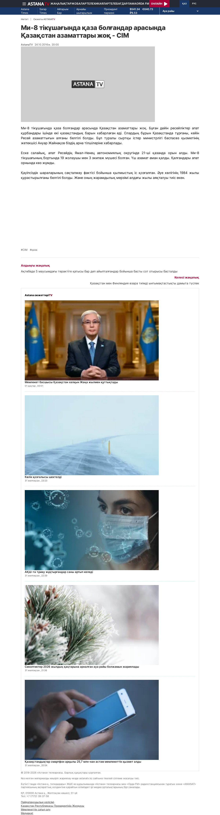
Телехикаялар (97, 3)
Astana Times (25, 11)
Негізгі (24, 19)
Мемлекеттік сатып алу (35, 809)
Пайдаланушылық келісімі (37, 802)
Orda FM (142, 3)
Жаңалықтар (61, 3)
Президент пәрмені (110, 11)
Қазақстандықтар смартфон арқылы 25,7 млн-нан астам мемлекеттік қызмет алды (83, 761)
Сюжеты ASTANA (44, 19)
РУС (194, 3)
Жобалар (79, 3)
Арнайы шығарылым (84, 11)
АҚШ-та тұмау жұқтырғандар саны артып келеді (59, 572)
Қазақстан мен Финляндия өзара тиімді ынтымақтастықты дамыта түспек (144, 283)
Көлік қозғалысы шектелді (43, 477)
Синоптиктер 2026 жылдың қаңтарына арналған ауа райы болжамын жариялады (82, 666)
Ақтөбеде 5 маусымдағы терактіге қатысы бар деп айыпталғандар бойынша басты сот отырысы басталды (99, 271)
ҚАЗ (184, 3)
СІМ (25, 250)
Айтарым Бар (62, 11)
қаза (34, 250)
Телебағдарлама (122, 3)
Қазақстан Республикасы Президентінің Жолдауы (52, 805)
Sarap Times (43, 11)
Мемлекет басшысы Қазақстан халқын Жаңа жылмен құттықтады (71, 382)
